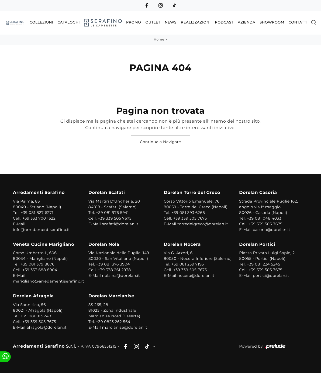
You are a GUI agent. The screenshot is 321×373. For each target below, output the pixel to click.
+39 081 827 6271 (37, 212)
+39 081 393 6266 (188, 212)
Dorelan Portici (257, 244)
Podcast (224, 22)
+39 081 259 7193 (187, 264)
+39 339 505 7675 (115, 218)
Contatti (298, 22)
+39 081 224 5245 (263, 264)
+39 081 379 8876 (37, 264)
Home (159, 40)
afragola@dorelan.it (47, 327)
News (171, 22)
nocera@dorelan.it (195, 275)
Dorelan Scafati (106, 192)
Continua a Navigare (160, 141)
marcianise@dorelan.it (124, 327)
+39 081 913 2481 (37, 316)
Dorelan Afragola (33, 296)
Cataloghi (68, 22)
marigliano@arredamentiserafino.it (48, 281)
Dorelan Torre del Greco (192, 192)
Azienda (246, 22)
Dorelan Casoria (258, 192)
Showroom (272, 22)
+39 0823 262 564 (113, 321)
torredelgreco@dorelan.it (202, 223)
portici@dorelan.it (271, 275)
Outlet (152, 22)
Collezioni (41, 22)
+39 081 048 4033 (264, 218)
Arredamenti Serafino (39, 192)
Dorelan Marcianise (111, 296)
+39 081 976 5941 (112, 212)
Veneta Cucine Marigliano (43, 244)
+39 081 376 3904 (113, 264)
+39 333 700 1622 (39, 218)
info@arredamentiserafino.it (41, 229)
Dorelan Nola (103, 244)
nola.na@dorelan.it (121, 275)
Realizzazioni (196, 22)
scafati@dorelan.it (120, 223)
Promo (133, 22)
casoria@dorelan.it (271, 229)
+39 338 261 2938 (114, 269)
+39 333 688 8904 (39, 269)
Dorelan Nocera (182, 244)
